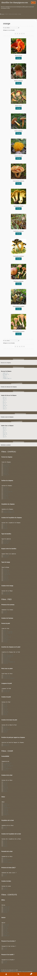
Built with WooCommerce (27, 971)
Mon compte (6, 974)
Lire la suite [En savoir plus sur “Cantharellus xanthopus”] (18, 258)
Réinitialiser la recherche (5, 445)
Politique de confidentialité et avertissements (11, 971)
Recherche (18, 974)
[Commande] (11, 27)
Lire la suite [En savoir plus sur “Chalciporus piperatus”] (18, 283)
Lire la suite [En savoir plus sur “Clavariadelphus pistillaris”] (18, 308)
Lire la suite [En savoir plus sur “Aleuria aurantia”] (18, 58)
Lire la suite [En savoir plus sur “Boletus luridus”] (18, 108)
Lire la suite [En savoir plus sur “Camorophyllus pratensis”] (18, 183)
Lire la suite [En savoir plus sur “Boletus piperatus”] (18, 133)
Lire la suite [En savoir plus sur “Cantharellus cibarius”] (18, 208)
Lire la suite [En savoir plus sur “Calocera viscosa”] (18, 158)
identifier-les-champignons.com (14, 2)
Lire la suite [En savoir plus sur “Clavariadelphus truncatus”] (18, 334)
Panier (28, 973)
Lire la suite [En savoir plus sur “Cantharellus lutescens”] (18, 233)
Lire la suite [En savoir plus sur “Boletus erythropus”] (18, 83)
